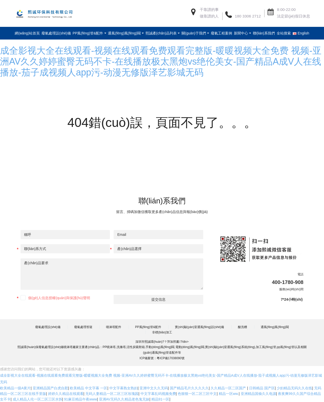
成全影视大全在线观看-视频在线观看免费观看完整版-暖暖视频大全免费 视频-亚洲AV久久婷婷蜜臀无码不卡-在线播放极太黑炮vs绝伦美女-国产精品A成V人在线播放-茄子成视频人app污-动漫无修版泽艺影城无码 (160, 61)
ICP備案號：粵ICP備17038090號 (161, 358)
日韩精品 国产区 (262, 388)
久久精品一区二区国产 (229, 388)
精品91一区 (160, 399)
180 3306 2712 (248, 16)
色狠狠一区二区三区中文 (197, 394)
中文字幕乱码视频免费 (158, 394)
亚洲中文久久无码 (153, 388)
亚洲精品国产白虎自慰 (50, 388)
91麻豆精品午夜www (80, 399)
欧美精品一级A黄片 (15, 388)
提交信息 (158, 299)
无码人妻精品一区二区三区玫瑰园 (111, 394)
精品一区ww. (229, 394)
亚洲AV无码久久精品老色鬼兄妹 (124, 399)
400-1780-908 (287, 282)
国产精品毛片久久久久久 (189, 388)
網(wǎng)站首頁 (30, 33)
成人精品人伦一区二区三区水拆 (37, 399)
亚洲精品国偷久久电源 (258, 394)
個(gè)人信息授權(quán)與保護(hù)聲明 (59, 298)
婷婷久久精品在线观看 (66, 394)
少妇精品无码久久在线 (294, 388)
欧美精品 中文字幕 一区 (88, 388)
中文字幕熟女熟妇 (123, 388)
